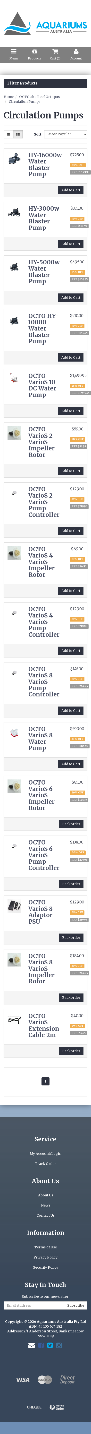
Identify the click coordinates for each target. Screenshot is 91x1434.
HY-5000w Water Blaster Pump (44, 272)
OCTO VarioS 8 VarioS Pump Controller (43, 681)
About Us (45, 1195)
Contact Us (45, 1215)
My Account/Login (45, 1153)
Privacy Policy (45, 1257)
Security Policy (45, 1267)
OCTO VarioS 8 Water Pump (40, 738)
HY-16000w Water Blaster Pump (45, 164)
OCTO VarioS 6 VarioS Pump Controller (43, 855)
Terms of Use (45, 1247)
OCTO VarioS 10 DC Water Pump (42, 385)
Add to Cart (70, 190)
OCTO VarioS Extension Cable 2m (43, 1025)
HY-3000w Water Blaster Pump (43, 218)
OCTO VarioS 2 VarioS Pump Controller (43, 502)
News (45, 1205)
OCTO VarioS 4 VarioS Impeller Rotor (41, 561)
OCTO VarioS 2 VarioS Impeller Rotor (41, 442)
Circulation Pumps (24, 101)
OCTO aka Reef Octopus (39, 97)
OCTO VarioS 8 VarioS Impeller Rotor (41, 968)
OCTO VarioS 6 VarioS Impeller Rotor (41, 795)
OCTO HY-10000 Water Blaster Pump (43, 328)
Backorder (71, 824)
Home (9, 97)
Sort (37, 134)
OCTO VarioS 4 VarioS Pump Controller (43, 621)
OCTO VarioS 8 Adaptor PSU (40, 912)
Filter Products (22, 83)
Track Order (45, 1163)
